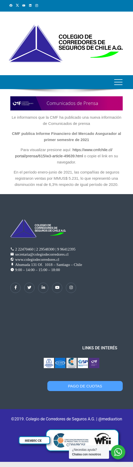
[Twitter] (29, 288)
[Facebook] (15, 288)
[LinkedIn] (43, 288)
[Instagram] (71, 288)
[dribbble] (57, 288)
